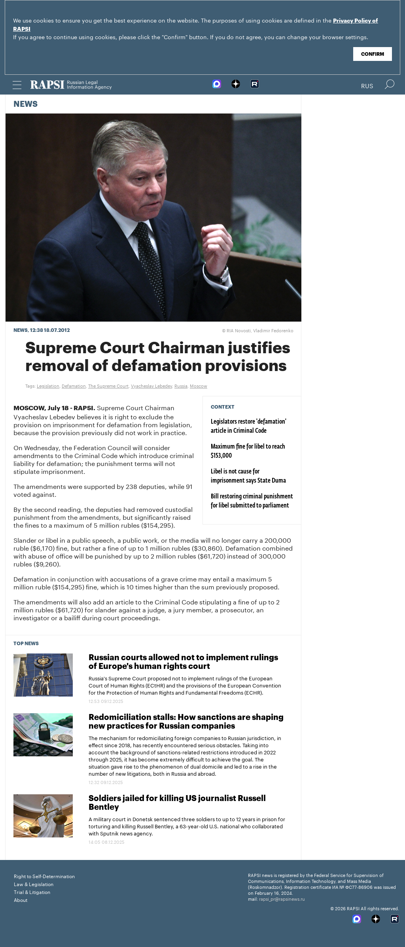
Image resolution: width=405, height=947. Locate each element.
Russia (180, 385)
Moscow (198, 385)
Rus (367, 85)
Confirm (372, 54)
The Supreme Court (108, 385)
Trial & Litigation (32, 891)
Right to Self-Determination (44, 875)
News (25, 104)
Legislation (48, 385)
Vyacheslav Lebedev (151, 385)
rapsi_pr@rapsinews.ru (282, 898)
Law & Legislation (33, 883)
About (20, 899)
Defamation (74, 385)
